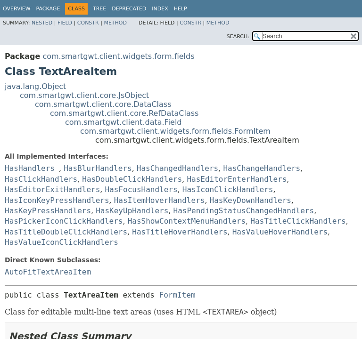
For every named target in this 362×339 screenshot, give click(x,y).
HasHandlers (30, 168)
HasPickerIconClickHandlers (64, 221)
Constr (88, 23)
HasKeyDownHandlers (250, 200)
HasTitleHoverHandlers (179, 231)
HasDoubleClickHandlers (132, 179)
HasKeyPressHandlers (48, 210)
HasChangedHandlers (177, 168)
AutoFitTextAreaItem (48, 271)
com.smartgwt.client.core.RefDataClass (124, 113)
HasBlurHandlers (98, 168)
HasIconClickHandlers (227, 189)
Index (160, 9)
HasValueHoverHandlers (280, 231)
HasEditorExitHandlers (52, 189)
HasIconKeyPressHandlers (57, 200)
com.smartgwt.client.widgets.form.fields (118, 56)
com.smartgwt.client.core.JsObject (84, 95)
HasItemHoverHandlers (159, 200)
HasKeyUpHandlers (132, 210)
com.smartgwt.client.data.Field (123, 122)
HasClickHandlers (41, 179)
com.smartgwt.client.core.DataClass (103, 104)
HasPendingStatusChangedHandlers (243, 210)
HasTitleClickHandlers (298, 221)
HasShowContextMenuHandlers (187, 221)
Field (65, 23)
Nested (42, 23)
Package (48, 9)
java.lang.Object (35, 86)
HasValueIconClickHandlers (61, 242)
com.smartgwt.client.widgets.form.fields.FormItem (175, 131)
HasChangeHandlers (261, 168)
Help (180, 9)
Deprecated (129, 9)
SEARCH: (238, 36)
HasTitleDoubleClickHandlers (66, 231)
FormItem (177, 295)
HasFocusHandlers (141, 189)
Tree (99, 9)
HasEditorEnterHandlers (237, 179)
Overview (17, 9)
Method (115, 23)
